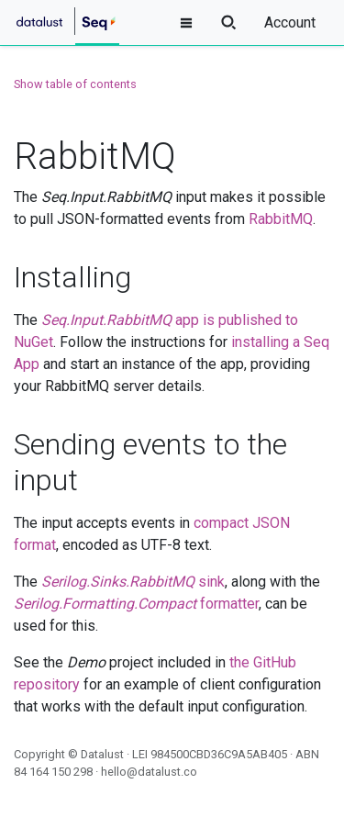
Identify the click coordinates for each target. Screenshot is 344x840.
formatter (136, 603)
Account (290, 22)
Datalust (102, 754)
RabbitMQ (281, 219)
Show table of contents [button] (75, 84)
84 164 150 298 (53, 771)
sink (133, 581)
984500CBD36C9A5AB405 (218, 754)
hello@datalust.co (149, 771)
